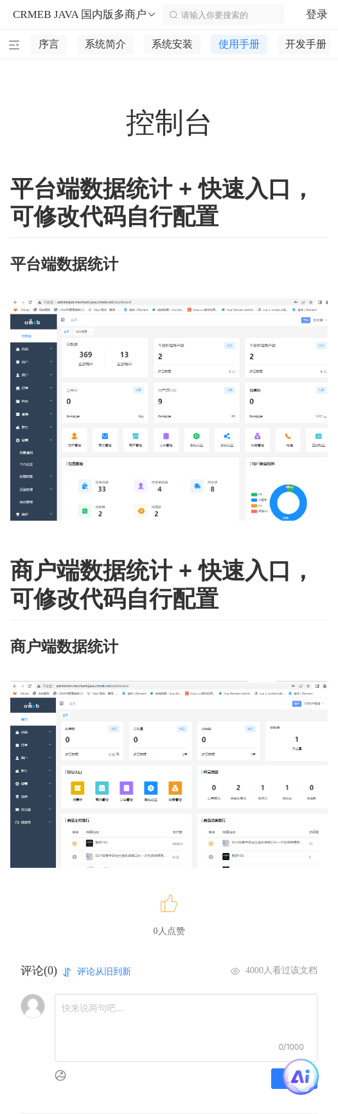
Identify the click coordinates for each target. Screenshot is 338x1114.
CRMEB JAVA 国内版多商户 (85, 14)
